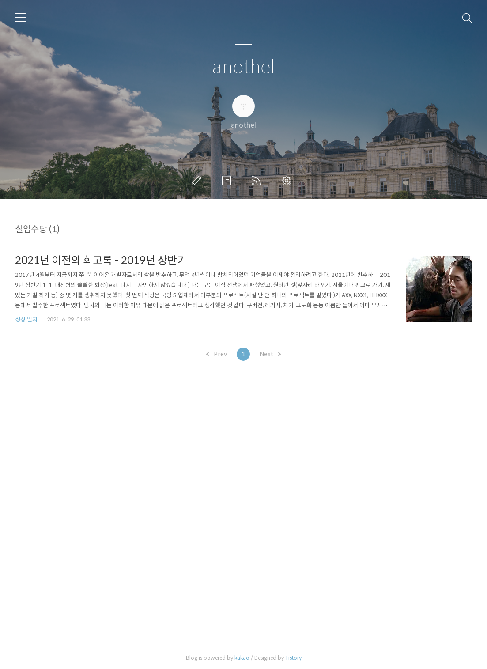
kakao (241, 657)
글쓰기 (198, 180)
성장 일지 (26, 319)
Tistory (293, 657)
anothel (243, 67)
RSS (258, 180)
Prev (216, 354)
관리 (288, 180)
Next (270, 354)
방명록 (228, 180)
